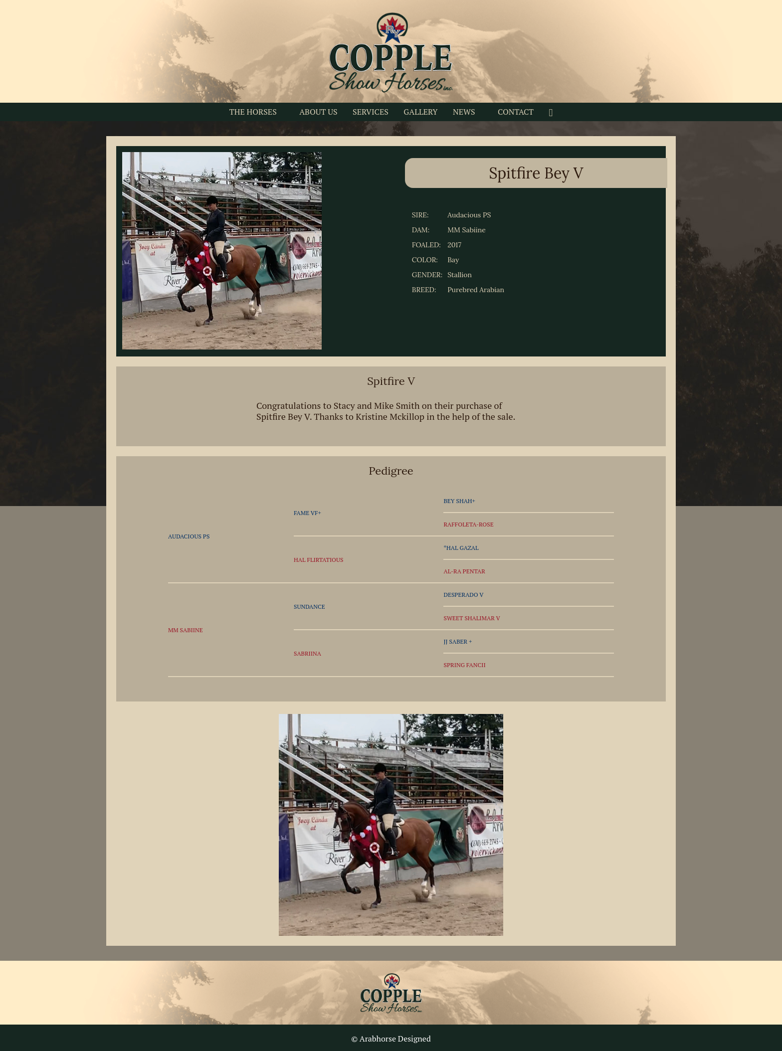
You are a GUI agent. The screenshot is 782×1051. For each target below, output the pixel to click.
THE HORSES (253, 111)
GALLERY (420, 111)
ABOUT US (318, 111)
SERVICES (371, 111)
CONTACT (516, 111)
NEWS (464, 111)
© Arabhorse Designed (391, 1038)
